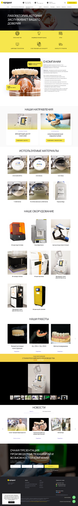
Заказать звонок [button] (72, 2)
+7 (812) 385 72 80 (28, 3)
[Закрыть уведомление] (19, 494)
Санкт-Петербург (28, 2)
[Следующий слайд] (75, 339)
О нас (8, 7)
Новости (58, 7)
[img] (6, 2)
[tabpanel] (39, 428)
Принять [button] (11, 502)
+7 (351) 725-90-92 (52, 3)
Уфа (37, 2)
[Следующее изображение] (69, 397)
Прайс (40, 7)
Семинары (52, 7)
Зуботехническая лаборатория (17, 7)
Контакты (69, 7)
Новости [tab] (31, 411)
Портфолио (46, 7)
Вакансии (64, 7)
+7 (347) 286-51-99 (40, 3)
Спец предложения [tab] (46, 411)
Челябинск (51, 2)
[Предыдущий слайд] (3, 429)
